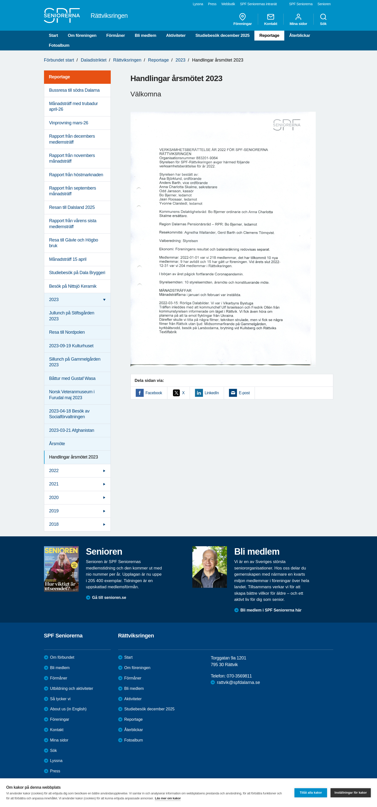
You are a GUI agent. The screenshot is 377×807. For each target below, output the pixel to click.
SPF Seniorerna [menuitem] (301, 4)
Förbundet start (59, 60)
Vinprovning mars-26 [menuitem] (68, 122)
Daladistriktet (94, 60)
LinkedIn (212, 393)
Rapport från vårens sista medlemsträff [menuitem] (72, 223)
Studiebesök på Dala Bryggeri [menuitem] (77, 272)
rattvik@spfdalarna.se (238, 682)
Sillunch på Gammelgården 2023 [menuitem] (75, 362)
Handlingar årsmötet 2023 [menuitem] (73, 457)
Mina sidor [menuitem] (298, 19)
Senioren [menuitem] (324, 4)
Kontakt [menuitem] (270, 19)
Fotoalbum (59, 45)
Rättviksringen (127, 60)
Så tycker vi (60, 699)
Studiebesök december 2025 (223, 35)
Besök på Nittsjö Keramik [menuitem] (72, 286)
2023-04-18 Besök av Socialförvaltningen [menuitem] (69, 414)
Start (53, 35)
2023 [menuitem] (54, 299)
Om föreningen (82, 35)
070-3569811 (239, 676)
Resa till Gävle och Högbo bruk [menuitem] (73, 243)
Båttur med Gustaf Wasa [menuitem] (72, 378)
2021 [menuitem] (54, 483)
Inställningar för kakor (350, 792)
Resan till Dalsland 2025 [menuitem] (72, 207)
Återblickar (299, 35)
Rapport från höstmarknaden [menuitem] (76, 174)
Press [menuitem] (212, 4)
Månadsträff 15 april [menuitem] (68, 259)
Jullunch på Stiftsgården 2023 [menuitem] (71, 315)
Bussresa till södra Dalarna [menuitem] (74, 90)
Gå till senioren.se (109, 597)
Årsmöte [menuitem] (57, 443)
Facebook (154, 393)
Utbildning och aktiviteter (71, 688)
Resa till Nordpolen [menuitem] (67, 332)
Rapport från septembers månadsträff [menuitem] (72, 191)
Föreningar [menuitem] (242, 19)
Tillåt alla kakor (311, 792)
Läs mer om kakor (168, 798)
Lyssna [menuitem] (198, 4)
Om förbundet (62, 657)
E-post (244, 393)
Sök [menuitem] (323, 19)
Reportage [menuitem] (59, 76)
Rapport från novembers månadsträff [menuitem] (72, 158)
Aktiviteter (176, 35)
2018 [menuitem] (54, 524)
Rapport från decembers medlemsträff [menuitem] (72, 139)
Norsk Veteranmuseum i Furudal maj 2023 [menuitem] (72, 394)
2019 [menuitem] (54, 510)
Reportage (269, 35)
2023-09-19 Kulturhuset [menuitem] (71, 345)
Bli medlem (145, 35)
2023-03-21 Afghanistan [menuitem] (71, 430)
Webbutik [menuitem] (228, 4)
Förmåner (115, 35)
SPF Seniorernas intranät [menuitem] (258, 4)
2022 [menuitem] (54, 470)
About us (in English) (68, 709)
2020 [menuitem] (54, 497)
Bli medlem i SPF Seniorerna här (271, 610)
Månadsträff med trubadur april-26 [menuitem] (73, 106)
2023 (180, 60)
